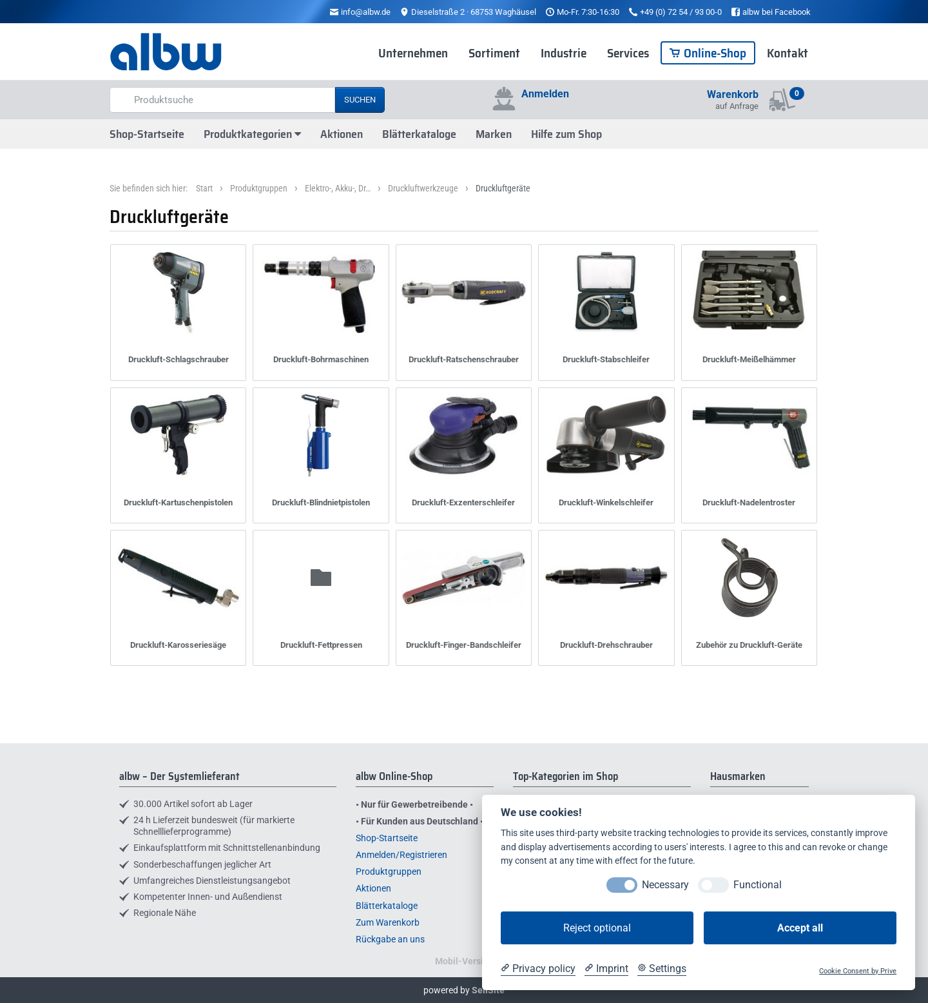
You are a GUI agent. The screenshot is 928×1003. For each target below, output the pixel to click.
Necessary (665, 885)
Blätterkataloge (419, 134)
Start (204, 188)
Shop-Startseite (147, 134)
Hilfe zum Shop (566, 134)
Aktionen (341, 134)
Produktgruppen (258, 188)
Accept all (800, 928)
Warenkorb (733, 94)
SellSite (488, 990)
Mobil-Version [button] (464, 961)
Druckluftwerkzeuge (423, 188)
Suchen (360, 99)
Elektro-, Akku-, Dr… (338, 188)
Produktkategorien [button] (252, 134)
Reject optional (597, 928)
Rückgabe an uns (390, 939)
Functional (757, 885)
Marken (494, 134)
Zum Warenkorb (388, 922)
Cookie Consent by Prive (857, 971)
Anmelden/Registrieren (401, 855)
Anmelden (545, 94)
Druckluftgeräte (503, 188)
